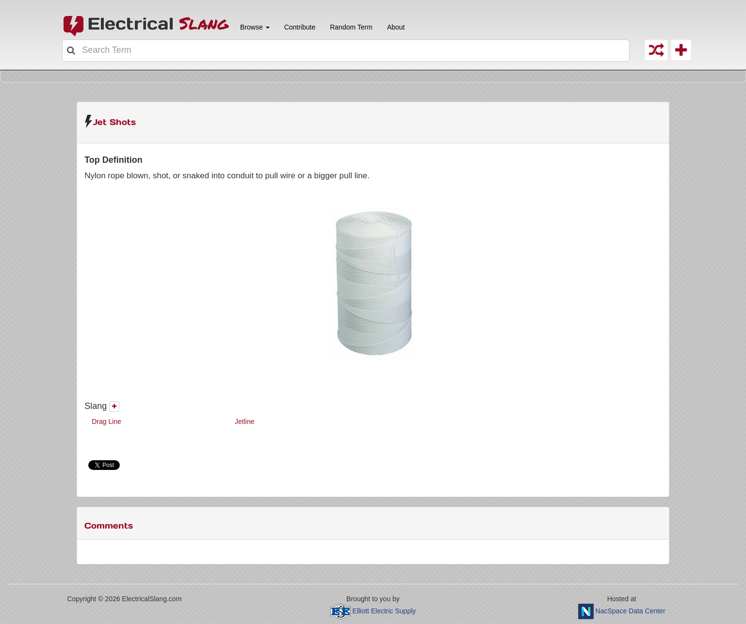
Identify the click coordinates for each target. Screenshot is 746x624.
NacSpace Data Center (630, 611)
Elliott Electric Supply (384, 611)
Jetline (244, 421)
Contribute (300, 27)
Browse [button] (253, 27)
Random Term (351, 27)
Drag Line (106, 421)
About (396, 27)
